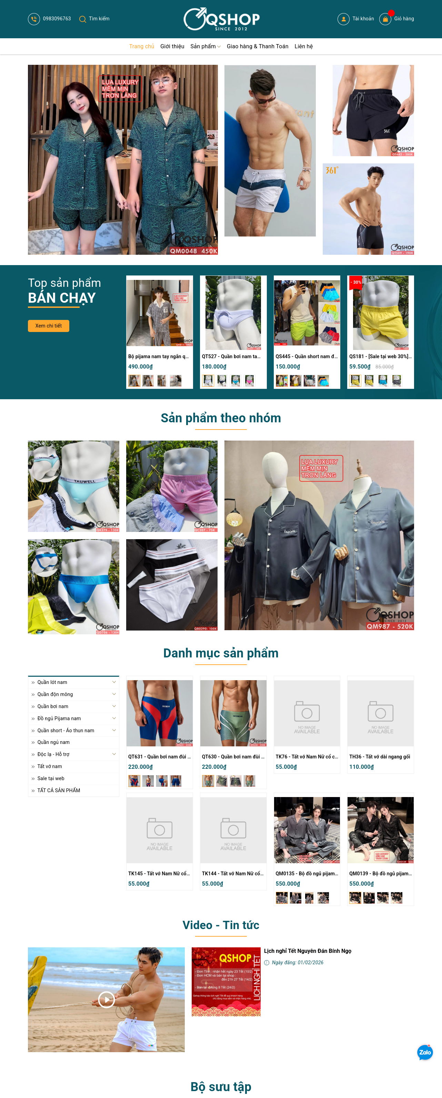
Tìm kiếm (94, 18)
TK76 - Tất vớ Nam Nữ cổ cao (308, 756)
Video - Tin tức (221, 925)
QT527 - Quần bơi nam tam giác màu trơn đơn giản (258, 356)
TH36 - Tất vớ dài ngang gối (379, 756)
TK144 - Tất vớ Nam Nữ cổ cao (235, 873)
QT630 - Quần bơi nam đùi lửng (236, 756)
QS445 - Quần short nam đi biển (311, 356)
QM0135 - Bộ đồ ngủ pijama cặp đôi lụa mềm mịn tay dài (338, 873)
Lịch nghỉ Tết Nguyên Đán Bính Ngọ (307, 951)
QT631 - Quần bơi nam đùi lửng (162, 756)
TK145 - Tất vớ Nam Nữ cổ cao (161, 873)
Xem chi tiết (49, 326)
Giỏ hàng (396, 19)
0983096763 (49, 18)
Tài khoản (356, 19)
